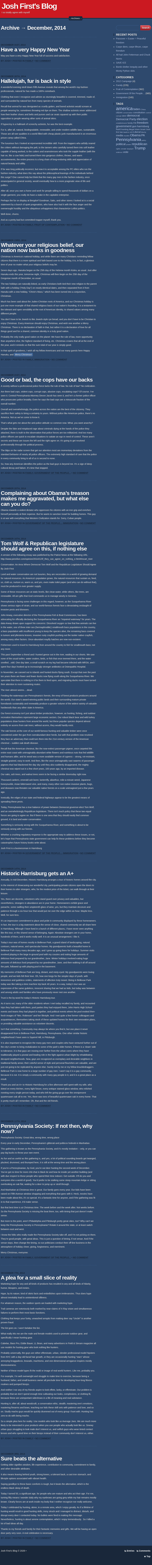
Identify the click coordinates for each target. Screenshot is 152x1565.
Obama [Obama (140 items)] (135, 135)
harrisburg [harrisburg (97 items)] (143, 126)
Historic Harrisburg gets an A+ (37, 873)
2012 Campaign (124, 81)
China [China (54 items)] (143, 109)
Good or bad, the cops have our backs (47, 380)
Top (148, 1556)
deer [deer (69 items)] (124, 116)
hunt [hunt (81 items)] (118, 129)
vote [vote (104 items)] (125, 152)
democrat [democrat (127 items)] (133, 115)
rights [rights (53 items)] (118, 149)
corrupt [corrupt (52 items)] (118, 116)
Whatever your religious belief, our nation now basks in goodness (42, 247)
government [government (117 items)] (124, 126)
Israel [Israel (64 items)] (142, 129)
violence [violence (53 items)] (119, 152)
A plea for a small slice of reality (39, 1278)
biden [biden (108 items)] (136, 109)
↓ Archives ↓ (76, 18)
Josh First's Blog (29, 6)
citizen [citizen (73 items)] (119, 112)
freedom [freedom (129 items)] (142, 122)
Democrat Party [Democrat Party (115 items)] (126, 119)
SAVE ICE (121, 62)
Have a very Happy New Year (35, 50)
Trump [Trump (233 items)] (139, 148)
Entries (130, 1551)
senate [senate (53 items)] (123, 149)
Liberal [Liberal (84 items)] (137, 132)
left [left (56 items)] (131, 132)
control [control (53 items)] (148, 113)
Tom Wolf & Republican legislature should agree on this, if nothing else (44, 546)
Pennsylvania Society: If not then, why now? (46, 1128)
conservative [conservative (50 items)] (128, 113)
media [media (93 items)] (119, 135)
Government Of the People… (130, 93)
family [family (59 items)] (130, 123)
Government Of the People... (52, 473)
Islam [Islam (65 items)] (137, 129)
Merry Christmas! (23, 354)
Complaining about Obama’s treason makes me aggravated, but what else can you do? (45, 498)
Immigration (42, 359)
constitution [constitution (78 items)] (139, 112)
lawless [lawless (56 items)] (126, 132)
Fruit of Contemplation (49, 225)
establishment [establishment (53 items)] (121, 123)
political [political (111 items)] (121, 144)
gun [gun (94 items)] (134, 126)
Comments (144, 1551)
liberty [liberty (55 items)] (143, 132)
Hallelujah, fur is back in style (36, 81)
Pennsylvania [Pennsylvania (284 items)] (128, 139)
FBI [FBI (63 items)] (134, 123)
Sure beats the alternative (31, 1459)
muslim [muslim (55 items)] (126, 136)
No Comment (43, 61)
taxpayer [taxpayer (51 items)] (130, 149)
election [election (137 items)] (142, 119)
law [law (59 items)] (121, 132)
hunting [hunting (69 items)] (124, 129)
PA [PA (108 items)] (143, 135)
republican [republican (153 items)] (139, 144)
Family (29, 61)
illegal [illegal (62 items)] (131, 129)
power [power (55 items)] (128, 144)
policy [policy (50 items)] (144, 140)
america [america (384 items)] (124, 108)
